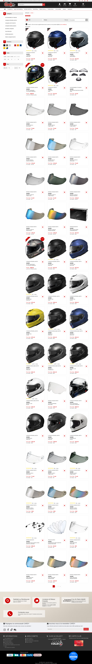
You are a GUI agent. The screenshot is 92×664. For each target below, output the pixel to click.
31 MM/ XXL (18, 56)
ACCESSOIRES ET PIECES (11, 17)
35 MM (11, 56)
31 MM (8, 56)
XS (8, 59)
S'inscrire (86, 629)
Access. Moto (28, 9)
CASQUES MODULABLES (10, 25)
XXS (5, 59)
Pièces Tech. (42, 9)
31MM (5, 56)
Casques (10, 9)
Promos (45, 20)
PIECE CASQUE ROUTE (10, 37)
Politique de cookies (10, 647)
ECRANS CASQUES (9, 28)
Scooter (35, 9)
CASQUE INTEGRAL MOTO (11, 20)
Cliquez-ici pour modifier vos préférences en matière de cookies (46, 663)
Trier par (66, 19)
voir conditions (63, 24)
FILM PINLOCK (8, 31)
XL (18, 59)
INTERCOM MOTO (9, 34)
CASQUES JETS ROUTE (10, 23)
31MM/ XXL (15, 56)
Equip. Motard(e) (18, 9)
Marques (27, 12)
